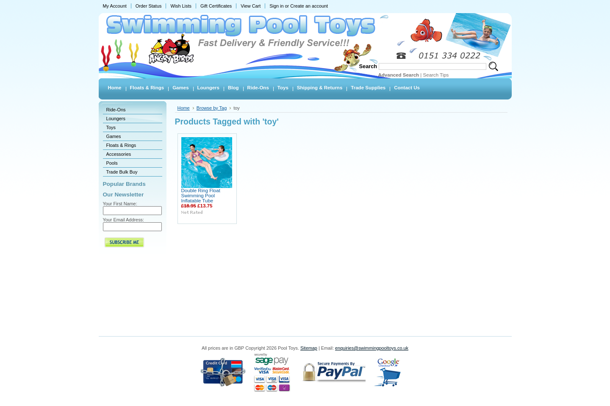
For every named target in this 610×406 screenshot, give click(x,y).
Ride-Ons (116, 109)
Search (368, 66)
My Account (115, 5)
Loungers (115, 118)
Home (183, 107)
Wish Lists (180, 5)
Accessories (118, 154)
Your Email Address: (123, 219)
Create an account (309, 5)
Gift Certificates (216, 5)
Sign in (276, 5)
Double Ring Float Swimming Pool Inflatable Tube (200, 195)
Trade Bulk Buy (122, 171)
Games (113, 136)
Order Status (149, 5)
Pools (112, 163)
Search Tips (436, 74)
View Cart (251, 5)
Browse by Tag (212, 107)
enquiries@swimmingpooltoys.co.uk (371, 348)
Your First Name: (120, 203)
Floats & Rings (121, 145)
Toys (111, 127)
